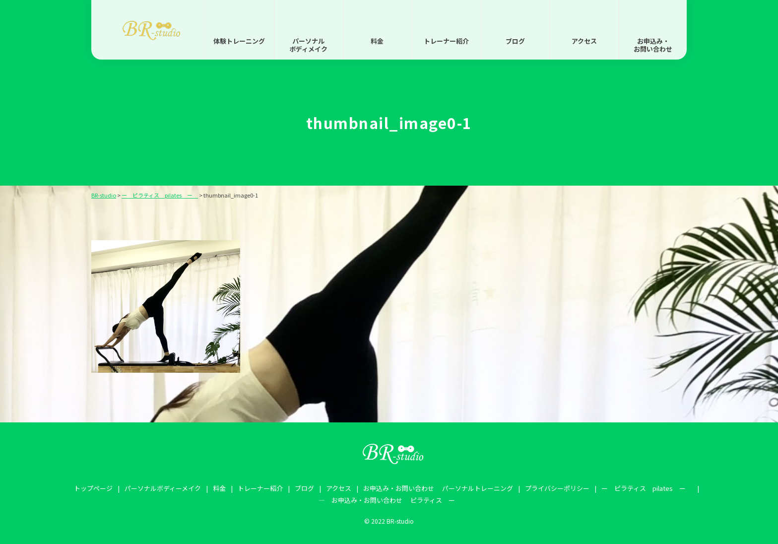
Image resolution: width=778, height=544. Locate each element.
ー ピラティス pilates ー (646, 488)
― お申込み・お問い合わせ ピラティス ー (387, 500)
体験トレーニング (239, 41)
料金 (377, 41)
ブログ (515, 41)
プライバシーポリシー (557, 488)
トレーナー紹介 (446, 41)
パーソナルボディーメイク (163, 488)
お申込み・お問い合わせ (653, 45)
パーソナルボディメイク (308, 45)
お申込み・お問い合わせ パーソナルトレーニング (438, 488)
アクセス (584, 41)
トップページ (93, 488)
